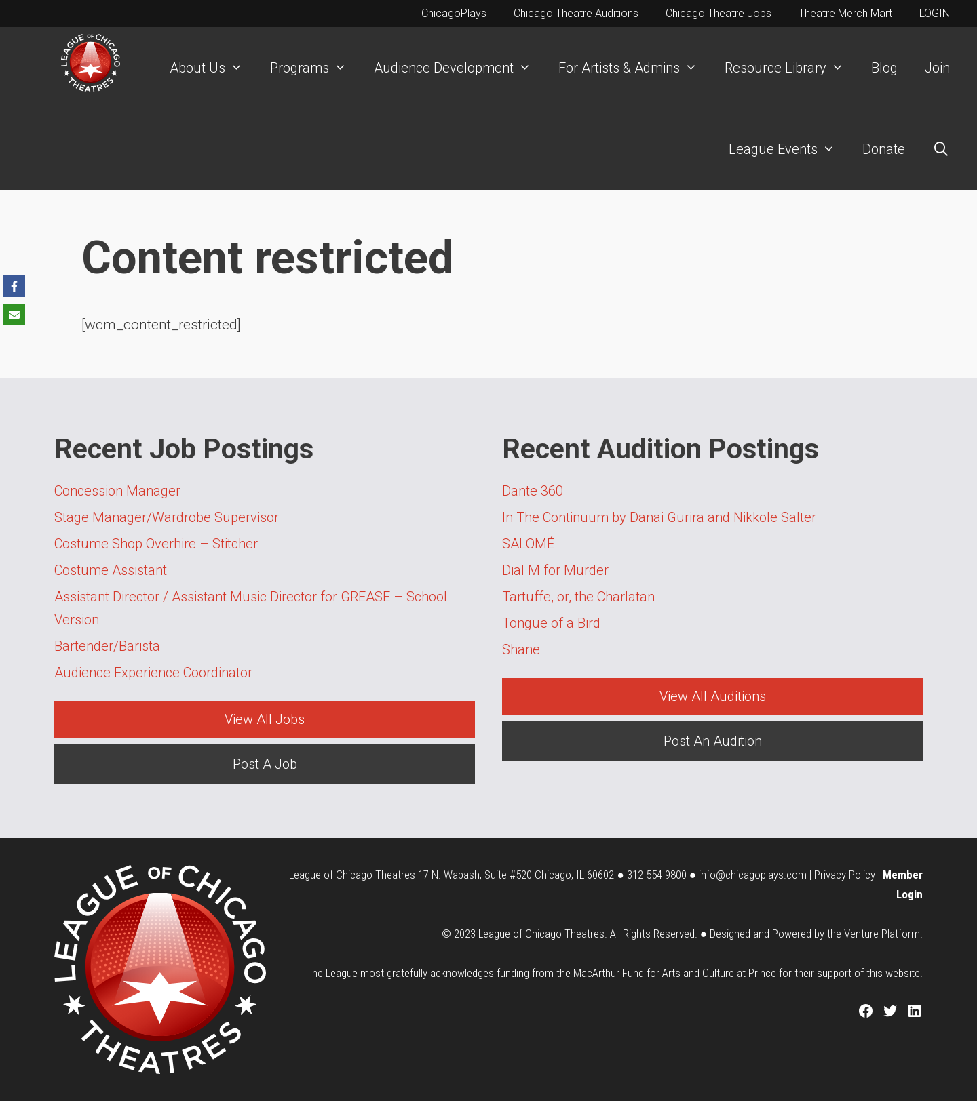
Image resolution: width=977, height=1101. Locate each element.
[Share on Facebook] (14, 286)
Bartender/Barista (107, 646)
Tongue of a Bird (551, 623)
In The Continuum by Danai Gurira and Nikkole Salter (659, 517)
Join (937, 68)
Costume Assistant (110, 570)
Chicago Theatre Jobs (718, 13)
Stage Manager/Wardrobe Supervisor (166, 517)
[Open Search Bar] (941, 149)
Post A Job (265, 764)
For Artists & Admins (634, 67)
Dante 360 (532, 491)
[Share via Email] (14, 314)
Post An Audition (713, 741)
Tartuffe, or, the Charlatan (578, 596)
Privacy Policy (844, 874)
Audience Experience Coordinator (153, 672)
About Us (213, 67)
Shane (521, 649)
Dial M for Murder (555, 570)
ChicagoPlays (453, 13)
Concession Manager (117, 491)
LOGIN (934, 13)
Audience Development (459, 67)
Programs (315, 67)
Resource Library (791, 67)
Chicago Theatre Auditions (576, 13)
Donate (883, 149)
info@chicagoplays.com (753, 874)
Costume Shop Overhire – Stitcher (156, 544)
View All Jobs (265, 719)
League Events (789, 149)
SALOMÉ (528, 544)
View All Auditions (712, 696)
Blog (884, 68)
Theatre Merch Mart (845, 13)
